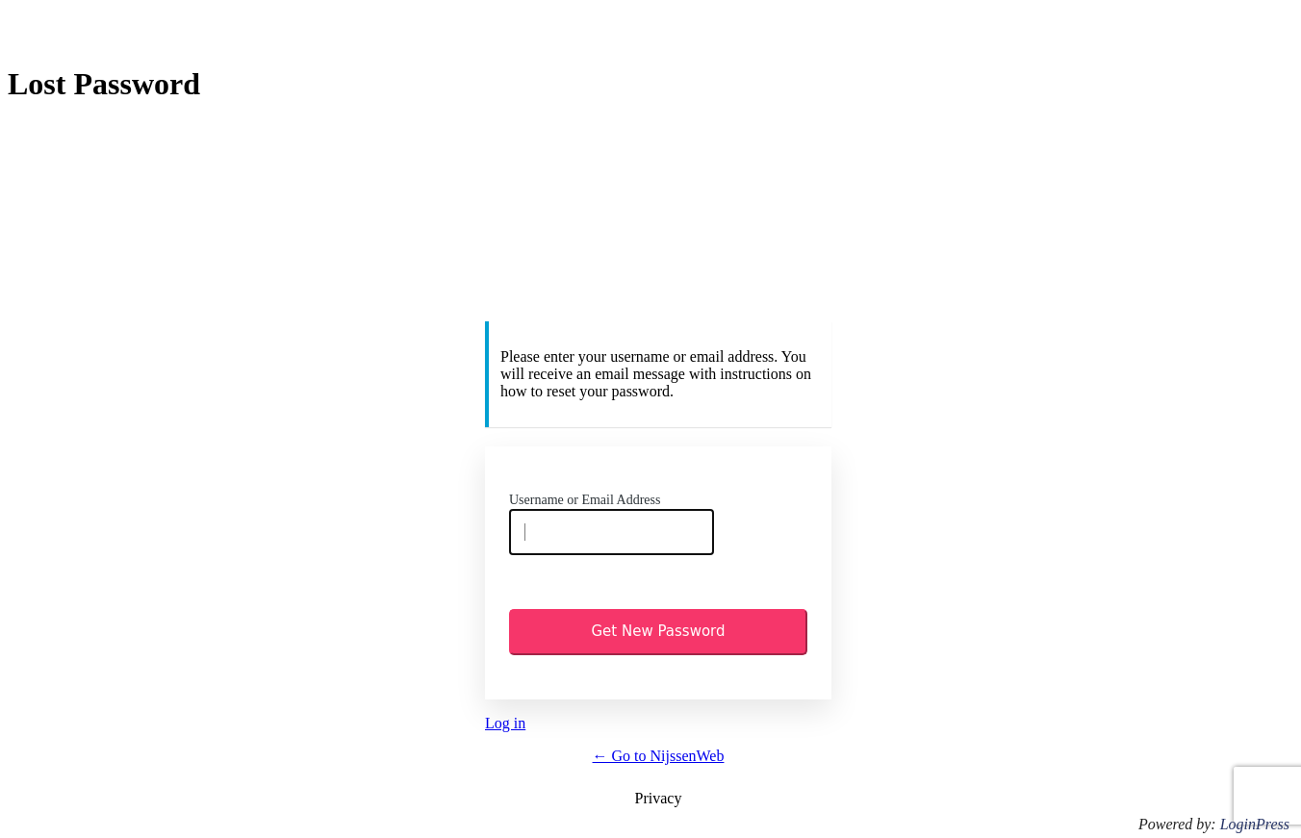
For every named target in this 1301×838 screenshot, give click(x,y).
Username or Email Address (584, 500)
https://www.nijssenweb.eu (661, 225)
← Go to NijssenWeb (659, 756)
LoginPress (1254, 824)
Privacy (658, 798)
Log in (505, 723)
